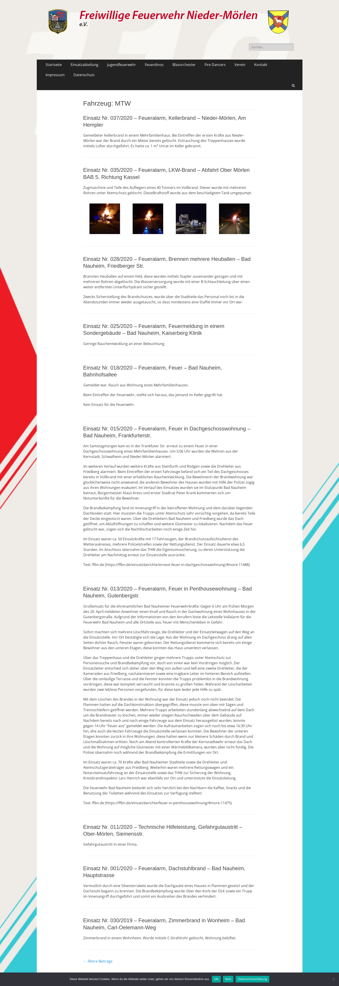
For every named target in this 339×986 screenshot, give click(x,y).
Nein (228, 979)
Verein (239, 64)
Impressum (55, 74)
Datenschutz (84, 74)
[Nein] (333, 979)
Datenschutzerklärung (252, 979)
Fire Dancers (215, 64)
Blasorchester (184, 64)
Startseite (54, 64)
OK (216, 979)
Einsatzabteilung (84, 64)
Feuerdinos (154, 64)
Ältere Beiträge (97, 961)
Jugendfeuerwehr (121, 64)
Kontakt (260, 64)
